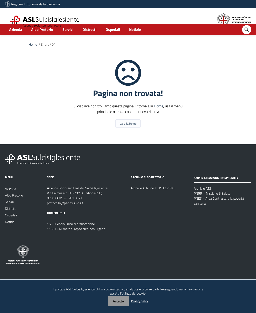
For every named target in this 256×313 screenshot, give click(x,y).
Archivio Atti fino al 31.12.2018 (152, 197)
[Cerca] (246, 38)
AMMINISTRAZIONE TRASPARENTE (216, 186)
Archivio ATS (202, 197)
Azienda (15, 38)
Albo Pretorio (42, 38)
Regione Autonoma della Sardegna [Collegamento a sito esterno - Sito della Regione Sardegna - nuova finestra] (35, 4)
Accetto (118, 301)
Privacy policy (139, 301)
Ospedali (113, 38)
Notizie (135, 38)
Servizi (67, 38)
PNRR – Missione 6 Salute (212, 202)
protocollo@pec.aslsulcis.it (65, 212)
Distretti (89, 38)
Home (33, 53)
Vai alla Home (128, 132)
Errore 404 (48, 53)
